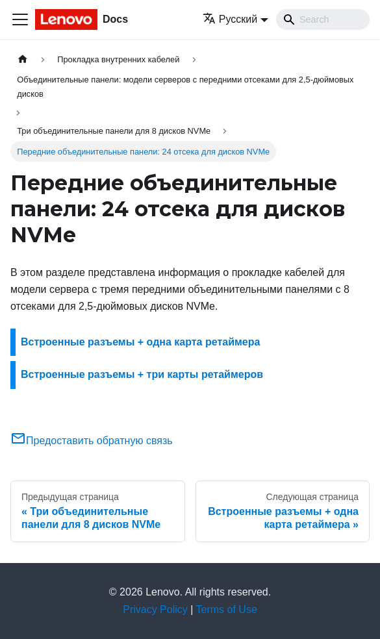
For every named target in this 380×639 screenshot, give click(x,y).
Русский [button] (230, 19)
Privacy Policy (155, 609)
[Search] (323, 19)
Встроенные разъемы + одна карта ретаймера (140, 341)
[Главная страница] (22, 59)
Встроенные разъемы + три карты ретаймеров (142, 374)
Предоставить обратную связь (91, 440)
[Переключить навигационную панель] (20, 19)
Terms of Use (226, 609)
